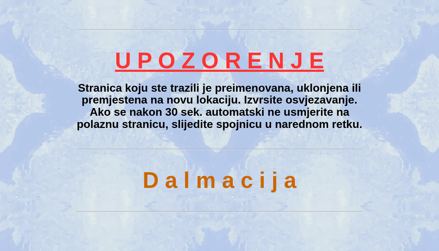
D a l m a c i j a (219, 180)
